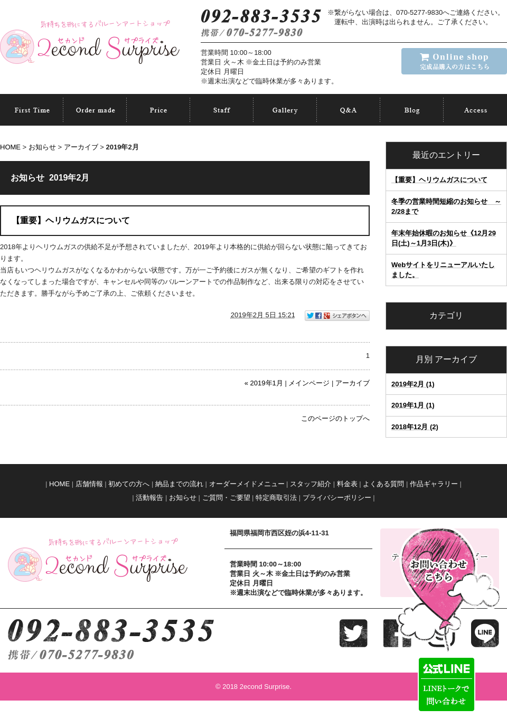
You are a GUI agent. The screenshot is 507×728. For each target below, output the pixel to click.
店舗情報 (89, 484)
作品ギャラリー (434, 484)
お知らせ (42, 147)
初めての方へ (128, 484)
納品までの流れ (179, 484)
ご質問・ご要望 (226, 498)
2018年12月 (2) (414, 427)
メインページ (309, 383)
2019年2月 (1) (413, 384)
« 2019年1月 (264, 383)
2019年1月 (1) (413, 405)
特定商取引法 (276, 498)
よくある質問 (383, 484)
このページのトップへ (335, 418)
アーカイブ (456, 359)
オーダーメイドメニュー (247, 484)
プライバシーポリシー (337, 498)
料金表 (347, 484)
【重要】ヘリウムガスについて (439, 180)
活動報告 (149, 498)
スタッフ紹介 (310, 484)
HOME (10, 147)
